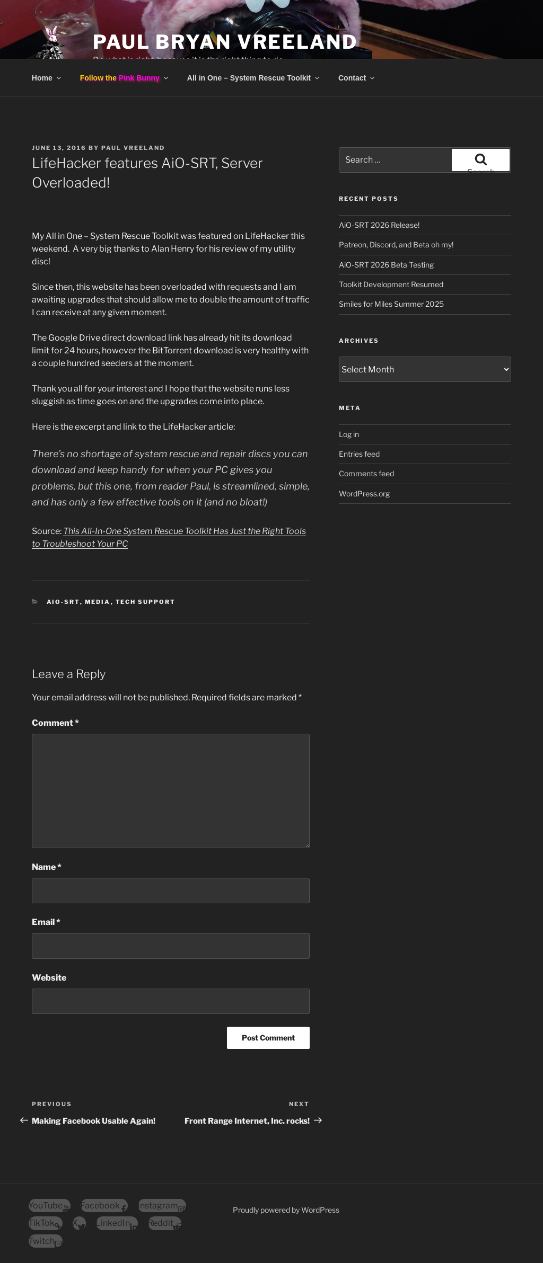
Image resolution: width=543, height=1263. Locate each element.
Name (47, 867)
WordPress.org (364, 493)
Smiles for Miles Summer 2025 (391, 303)
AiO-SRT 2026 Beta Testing (386, 264)
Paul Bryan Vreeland (225, 42)
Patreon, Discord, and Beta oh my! (396, 244)
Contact (357, 78)
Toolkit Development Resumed (391, 284)
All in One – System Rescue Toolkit (254, 78)
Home (47, 78)
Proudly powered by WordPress (286, 1209)
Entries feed (359, 453)
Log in (349, 434)
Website (49, 978)
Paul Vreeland (133, 148)
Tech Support (146, 602)
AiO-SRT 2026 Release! (379, 224)
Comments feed (366, 473)
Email (46, 922)
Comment (55, 723)
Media (98, 602)
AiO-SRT (63, 602)
